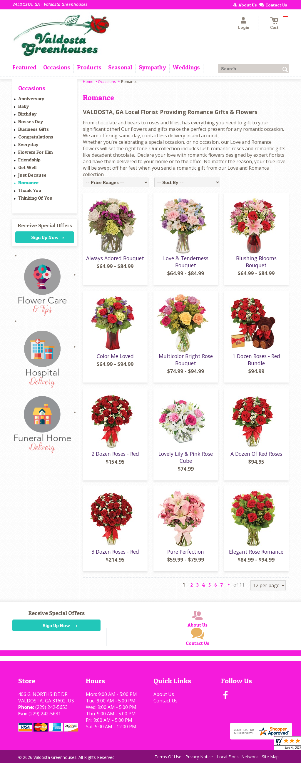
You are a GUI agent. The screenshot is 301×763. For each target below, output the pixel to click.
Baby (23, 106)
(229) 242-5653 (51, 707)
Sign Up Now (44, 237)
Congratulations (35, 137)
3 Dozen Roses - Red (115, 551)
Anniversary (31, 98)
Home (88, 81)
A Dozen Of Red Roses (256, 453)
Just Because (32, 175)
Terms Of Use (168, 756)
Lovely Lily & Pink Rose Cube (185, 457)
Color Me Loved (115, 356)
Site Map (270, 756)
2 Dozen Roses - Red (115, 453)
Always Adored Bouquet (115, 258)
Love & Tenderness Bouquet (185, 262)
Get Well (27, 167)
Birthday (27, 114)
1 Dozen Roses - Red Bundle (256, 360)
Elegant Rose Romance (256, 551)
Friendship (29, 160)
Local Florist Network (237, 756)
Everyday (28, 144)
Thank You (29, 190)
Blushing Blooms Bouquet (256, 262)
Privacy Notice (199, 756)
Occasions (107, 81)
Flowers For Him (35, 152)
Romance (28, 183)
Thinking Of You (35, 198)
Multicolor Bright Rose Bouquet (186, 360)
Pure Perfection (185, 551)
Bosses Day (30, 121)
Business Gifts (33, 129)
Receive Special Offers (45, 225)
